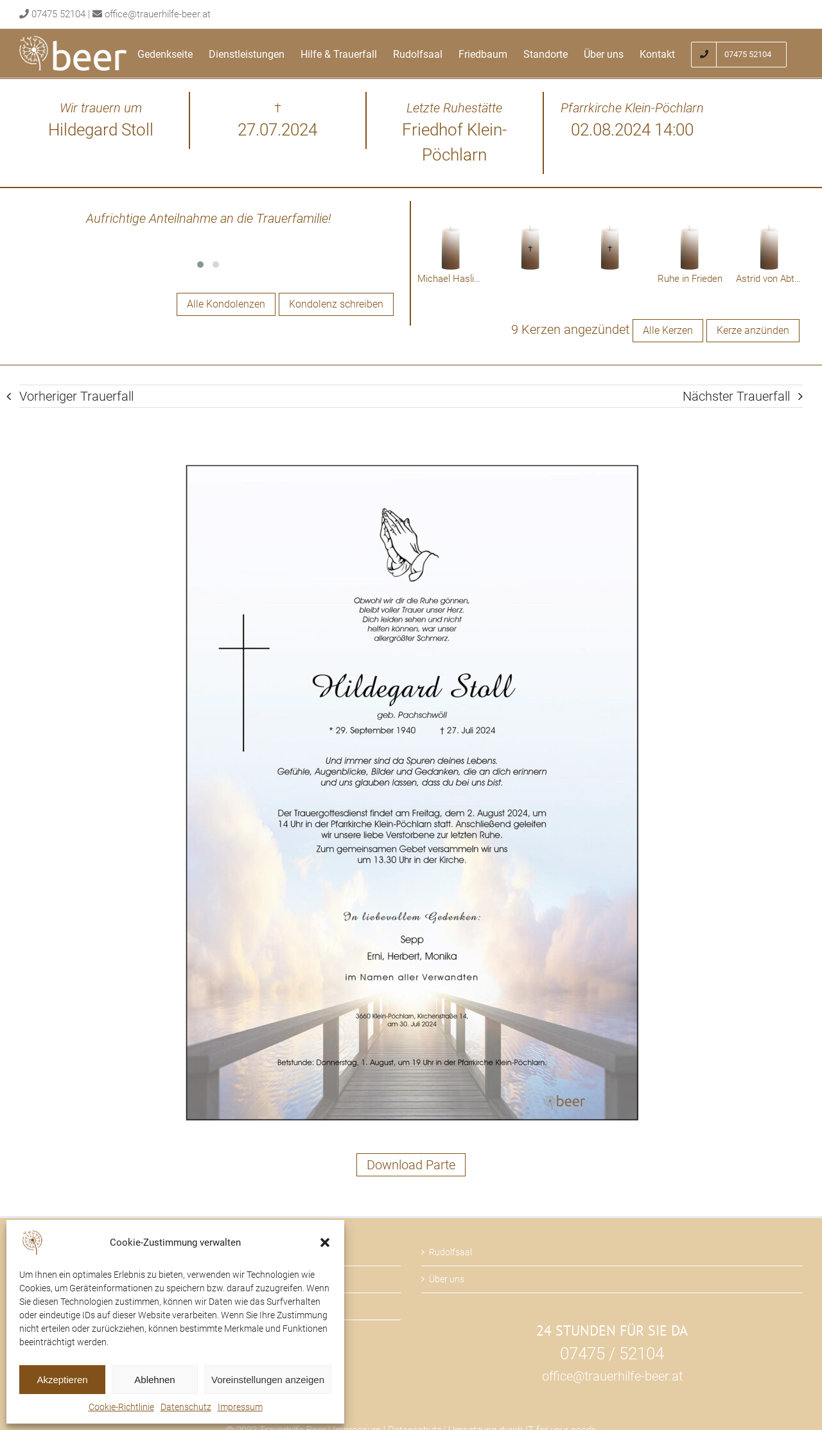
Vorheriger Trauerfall (76, 396)
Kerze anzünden (753, 330)
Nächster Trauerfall (736, 396)
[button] (325, 1242)
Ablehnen (154, 1379)
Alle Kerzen (668, 330)
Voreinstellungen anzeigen (267, 1379)
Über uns (446, 1279)
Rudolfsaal (450, 1252)
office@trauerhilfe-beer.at (158, 14)
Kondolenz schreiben (336, 304)
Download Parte (411, 1165)
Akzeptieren (62, 1379)
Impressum (240, 1407)
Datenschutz (186, 1407)
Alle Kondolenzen (226, 304)
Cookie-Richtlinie (121, 1407)
